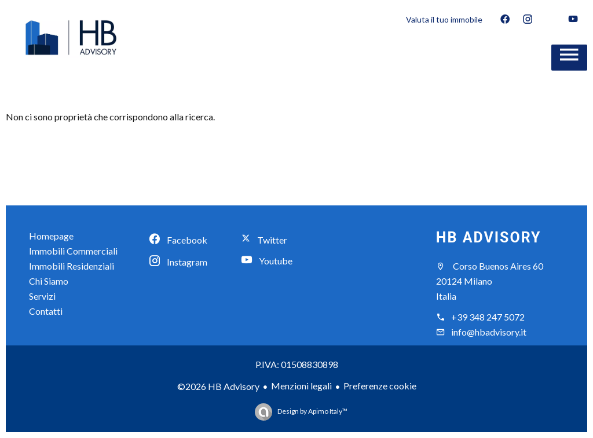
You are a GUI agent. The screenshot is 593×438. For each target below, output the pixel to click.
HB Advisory (488, 237)
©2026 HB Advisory (218, 386)
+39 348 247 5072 (488, 316)
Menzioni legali (301, 385)
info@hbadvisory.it (488, 331)
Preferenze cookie (379, 385)
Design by (311, 411)
